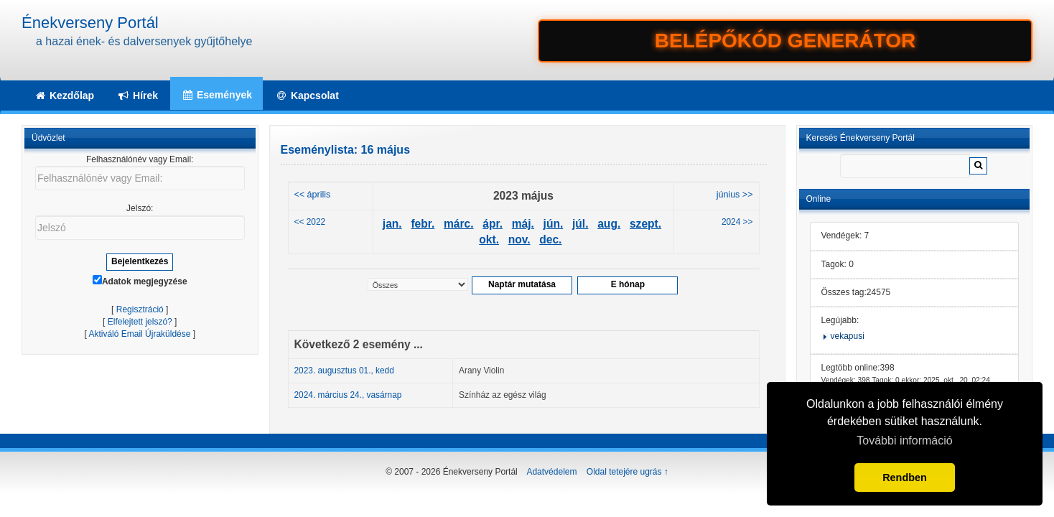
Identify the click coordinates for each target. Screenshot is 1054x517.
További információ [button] (904, 440)
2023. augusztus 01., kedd (344, 370)
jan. (392, 224)
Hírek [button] (137, 95)
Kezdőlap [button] (64, 95)
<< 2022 (310, 222)
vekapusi (847, 336)
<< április (312, 195)
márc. (459, 224)
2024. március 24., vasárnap (348, 395)
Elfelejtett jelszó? (140, 322)
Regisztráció (140, 309)
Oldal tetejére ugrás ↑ (627, 472)
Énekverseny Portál (90, 23)
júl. (580, 224)
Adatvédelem (551, 472)
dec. (550, 239)
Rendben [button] (904, 477)
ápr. (492, 224)
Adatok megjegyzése (140, 281)
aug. (608, 224)
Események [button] (216, 95)
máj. (523, 224)
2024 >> (737, 222)
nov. (519, 239)
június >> (735, 195)
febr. (422, 224)
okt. (489, 239)
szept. (645, 224)
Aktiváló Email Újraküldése (139, 334)
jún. (554, 224)
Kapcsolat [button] (307, 95)
